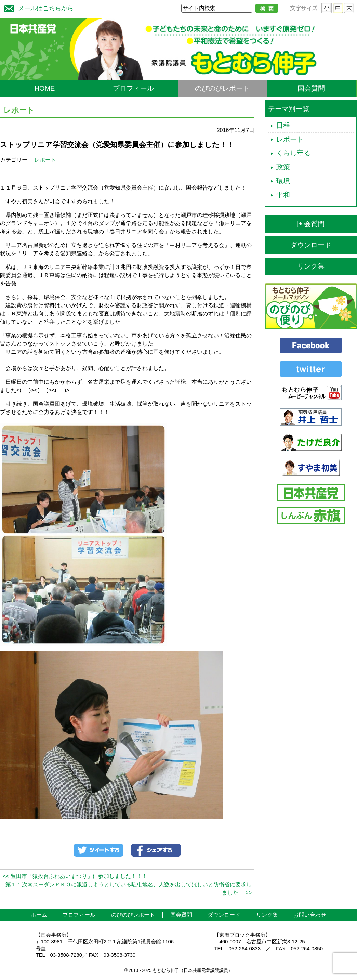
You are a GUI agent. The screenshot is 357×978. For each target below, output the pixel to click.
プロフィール (133, 88)
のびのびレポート (222, 88)
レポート (45, 160)
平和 (283, 194)
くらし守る (293, 153)
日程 (283, 125)
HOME (44, 88)
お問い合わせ (309, 915)
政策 (283, 167)
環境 (283, 181)
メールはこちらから (37, 7)
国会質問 (311, 88)
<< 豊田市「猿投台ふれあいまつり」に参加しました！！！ (75, 876)
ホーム (39, 915)
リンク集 (311, 266)
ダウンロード (310, 245)
